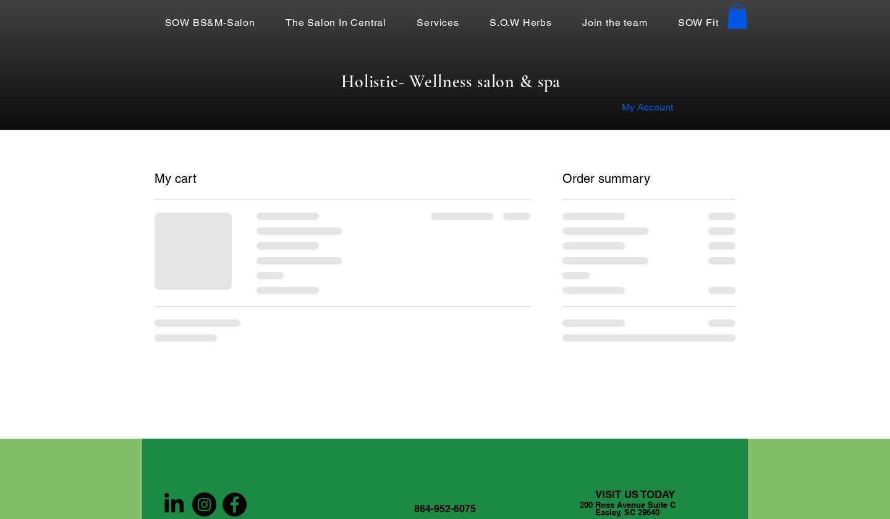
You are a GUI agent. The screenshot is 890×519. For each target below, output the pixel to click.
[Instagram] (204, 504)
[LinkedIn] (174, 504)
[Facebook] (234, 504)
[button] (737, 16)
